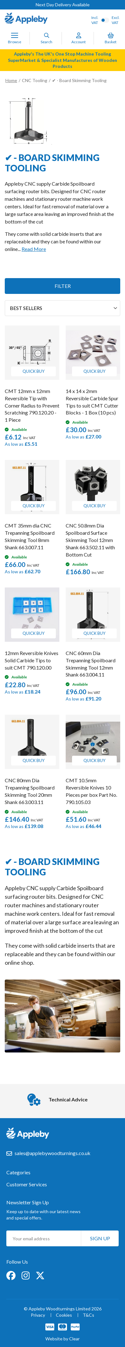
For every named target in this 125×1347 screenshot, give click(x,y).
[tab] (62, 1176)
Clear (74, 1338)
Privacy (38, 1315)
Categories (18, 1172)
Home (11, 80)
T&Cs (88, 1315)
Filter (63, 286)
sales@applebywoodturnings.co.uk (52, 1153)
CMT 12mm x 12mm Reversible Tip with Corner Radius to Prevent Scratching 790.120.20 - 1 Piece (32, 405)
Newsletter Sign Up (27, 1202)
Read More (34, 249)
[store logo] (26, 19)
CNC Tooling (35, 80)
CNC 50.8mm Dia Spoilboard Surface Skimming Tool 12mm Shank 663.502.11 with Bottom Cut (90, 539)
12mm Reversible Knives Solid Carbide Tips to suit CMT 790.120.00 (31, 660)
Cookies (64, 1315)
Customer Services (26, 1184)
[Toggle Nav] (14, 35)
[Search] (46, 35)
